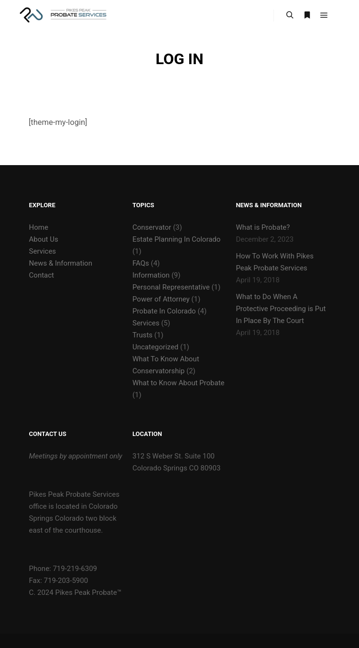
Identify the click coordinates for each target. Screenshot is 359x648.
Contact (41, 275)
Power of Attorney (161, 299)
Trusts (142, 335)
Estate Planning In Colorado (176, 239)
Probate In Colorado (164, 311)
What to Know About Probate (178, 383)
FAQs (140, 263)
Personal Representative (171, 287)
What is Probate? (263, 227)
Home (38, 227)
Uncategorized (155, 347)
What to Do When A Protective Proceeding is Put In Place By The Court (281, 308)
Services (42, 251)
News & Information (60, 263)
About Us (43, 239)
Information (151, 275)
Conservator (151, 227)
